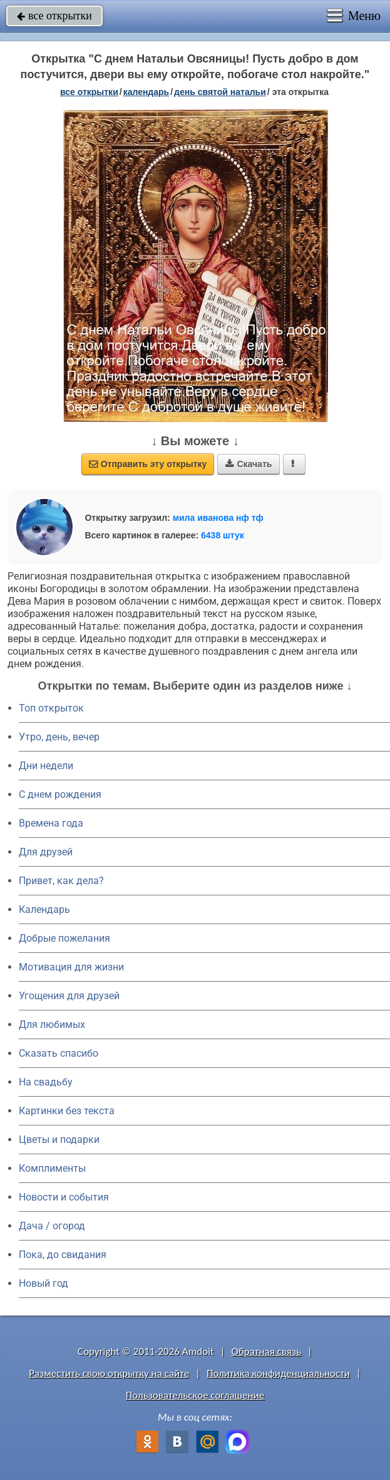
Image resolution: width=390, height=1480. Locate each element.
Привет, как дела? (61, 881)
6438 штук (222, 535)
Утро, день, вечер (59, 737)
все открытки (54, 15)
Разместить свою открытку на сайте (109, 1373)
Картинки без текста (67, 1111)
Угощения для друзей (69, 996)
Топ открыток (51, 708)
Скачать (248, 464)
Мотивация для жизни (71, 967)
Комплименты (52, 1168)
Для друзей (46, 852)
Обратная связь (267, 1351)
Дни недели (46, 766)
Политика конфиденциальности (278, 1373)
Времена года (51, 823)
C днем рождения (60, 794)
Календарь (146, 92)
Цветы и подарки (59, 1139)
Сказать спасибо (58, 1053)
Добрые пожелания (64, 938)
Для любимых (52, 1024)
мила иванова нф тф (218, 518)
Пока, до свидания (62, 1255)
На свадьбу (46, 1082)
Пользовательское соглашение (195, 1395)
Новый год (43, 1283)
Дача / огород (52, 1226)
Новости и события (64, 1197)
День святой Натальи (220, 92)
